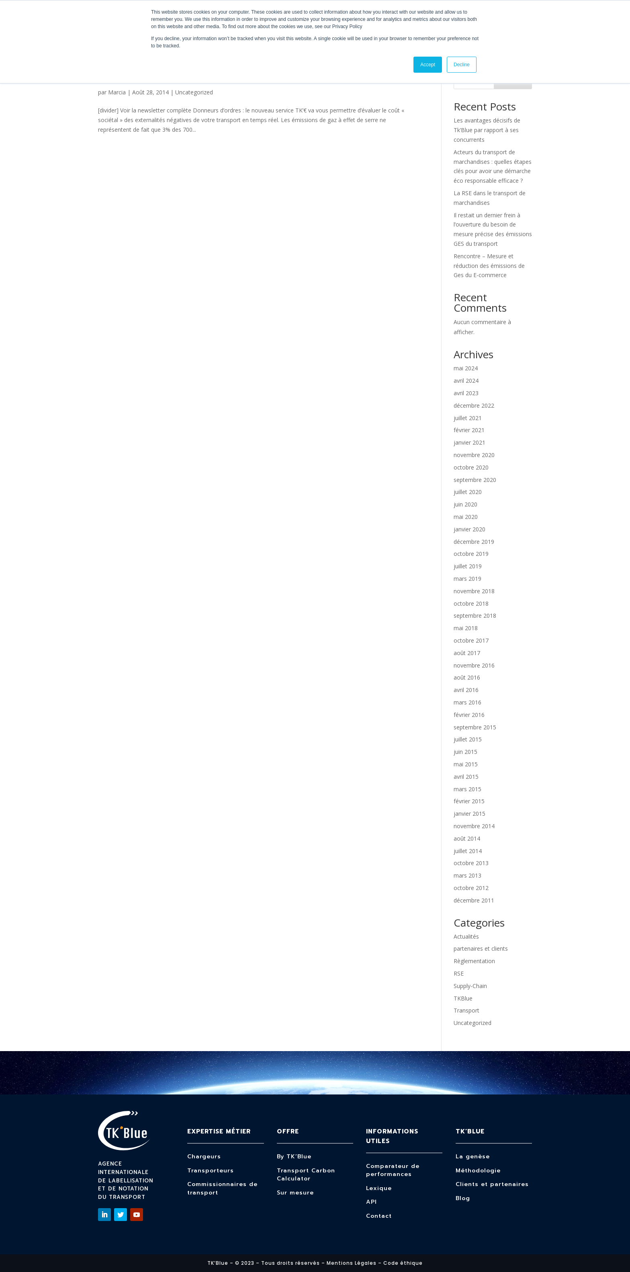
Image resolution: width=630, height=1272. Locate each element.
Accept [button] (427, 64)
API (371, 1202)
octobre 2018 (471, 603)
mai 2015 (466, 764)
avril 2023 (466, 393)
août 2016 (467, 677)
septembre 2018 (475, 615)
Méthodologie (478, 1170)
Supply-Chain (470, 986)
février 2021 (469, 430)
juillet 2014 (468, 851)
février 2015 (469, 801)
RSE (459, 973)
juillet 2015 (468, 739)
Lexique (379, 1188)
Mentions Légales (351, 1263)
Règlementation (474, 961)
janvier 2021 (469, 442)
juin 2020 (465, 504)
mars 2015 (467, 789)
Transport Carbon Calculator (306, 1174)
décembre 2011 (474, 900)
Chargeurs (204, 1156)
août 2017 (467, 653)
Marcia (117, 92)
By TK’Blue (294, 1156)
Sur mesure (295, 1192)
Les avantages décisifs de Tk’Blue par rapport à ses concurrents (487, 129)
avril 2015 (466, 776)
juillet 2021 (468, 418)
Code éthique (403, 1263)
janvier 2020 (469, 529)
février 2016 (469, 715)
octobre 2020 (471, 467)
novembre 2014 (474, 826)
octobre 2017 (471, 640)
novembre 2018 (474, 591)
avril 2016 (466, 690)
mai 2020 (466, 517)
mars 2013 (467, 875)
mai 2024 (466, 368)
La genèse (473, 1156)
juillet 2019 (468, 566)
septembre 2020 (475, 480)
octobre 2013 (471, 863)
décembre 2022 (474, 405)
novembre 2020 (474, 455)
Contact (379, 1216)
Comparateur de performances (392, 1170)
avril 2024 (466, 380)
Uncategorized (194, 92)
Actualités (466, 936)
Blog (463, 1198)
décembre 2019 (474, 541)
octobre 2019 (471, 553)
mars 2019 (467, 578)
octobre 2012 (471, 888)
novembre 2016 (474, 665)
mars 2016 (467, 702)
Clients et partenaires (492, 1184)
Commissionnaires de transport (222, 1188)
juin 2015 (465, 751)
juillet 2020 (468, 492)
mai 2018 (466, 628)
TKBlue (463, 998)
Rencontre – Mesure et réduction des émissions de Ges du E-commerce (489, 265)
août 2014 (467, 838)
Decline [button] (462, 64)
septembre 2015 (475, 727)
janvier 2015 (469, 813)
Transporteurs (210, 1170)
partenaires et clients (481, 948)
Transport (466, 1010)
